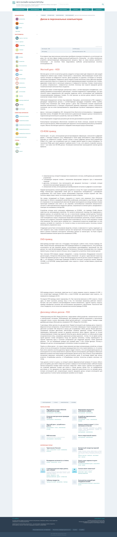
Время (83, 465)
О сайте (82, 529)
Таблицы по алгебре (51, 482)
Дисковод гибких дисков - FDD (79, 51)
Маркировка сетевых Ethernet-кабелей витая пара (56, 410)
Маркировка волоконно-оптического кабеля (86, 410)
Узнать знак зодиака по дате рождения (87, 461)
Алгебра (48, 462)
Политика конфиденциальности (61, 529)
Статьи (75, 9)
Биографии (63, 9)
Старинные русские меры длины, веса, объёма (57, 469)
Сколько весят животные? (86, 468)
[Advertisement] (71, 34)
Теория (90, 472)
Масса (86, 472)
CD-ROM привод (76, 48)
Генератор (89, 455)
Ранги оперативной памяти (87, 435)
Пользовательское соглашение (41, 529)
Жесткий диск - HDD (46, 48)
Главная (43, 15)
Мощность (53, 475)
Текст (79, 457)
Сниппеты (99, 9)
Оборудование (70, 15)
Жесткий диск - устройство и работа (56, 425)
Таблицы (65, 482)
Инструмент (95, 455)
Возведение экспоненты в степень (58, 460)
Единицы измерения (51, 476)
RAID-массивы (51, 435)
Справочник (49, 9)
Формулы (49, 451)
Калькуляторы (19, 9)
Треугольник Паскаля (53, 448)
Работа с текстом (82, 455)
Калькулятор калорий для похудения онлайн (86, 480)
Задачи (86, 9)
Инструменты (35, 9)
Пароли (83, 457)
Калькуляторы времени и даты (85, 463)
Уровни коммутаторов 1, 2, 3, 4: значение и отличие (88, 425)
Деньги (58, 476)
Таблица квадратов (53, 480)
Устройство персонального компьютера (87, 417)
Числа (48, 449)
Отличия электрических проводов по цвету (58, 417)
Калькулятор (53, 449)
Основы (80, 421)
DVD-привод (44, 51)
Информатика (60, 15)
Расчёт (58, 449)
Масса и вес (81, 472)
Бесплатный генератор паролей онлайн (88, 448)
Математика (64, 449)
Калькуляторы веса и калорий (85, 483)
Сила (58, 475)
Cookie (75, 529)
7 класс (88, 419)
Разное (48, 475)
